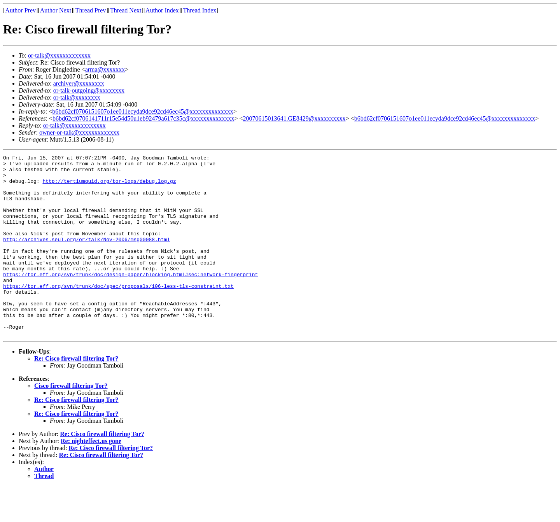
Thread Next (125, 10)
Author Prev (20, 10)
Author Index (162, 10)
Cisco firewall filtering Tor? (71, 422)
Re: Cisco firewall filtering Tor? (76, 394)
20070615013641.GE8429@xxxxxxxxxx (294, 118)
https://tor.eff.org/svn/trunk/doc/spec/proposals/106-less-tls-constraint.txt (118, 312)
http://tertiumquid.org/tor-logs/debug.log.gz (109, 186)
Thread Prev (90, 10)
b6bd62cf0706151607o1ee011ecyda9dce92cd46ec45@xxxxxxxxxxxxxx (142, 111)
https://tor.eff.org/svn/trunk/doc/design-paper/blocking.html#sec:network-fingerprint (130, 298)
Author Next (55, 10)
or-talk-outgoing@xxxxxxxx (88, 90)
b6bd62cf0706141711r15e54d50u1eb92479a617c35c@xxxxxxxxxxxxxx (143, 118)
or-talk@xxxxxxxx (76, 97)
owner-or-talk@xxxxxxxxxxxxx (79, 132)
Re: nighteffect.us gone (91, 477)
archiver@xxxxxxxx (78, 83)
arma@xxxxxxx (105, 69)
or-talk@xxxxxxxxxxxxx (59, 55)
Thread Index (200, 10)
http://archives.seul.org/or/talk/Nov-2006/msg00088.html (86, 256)
